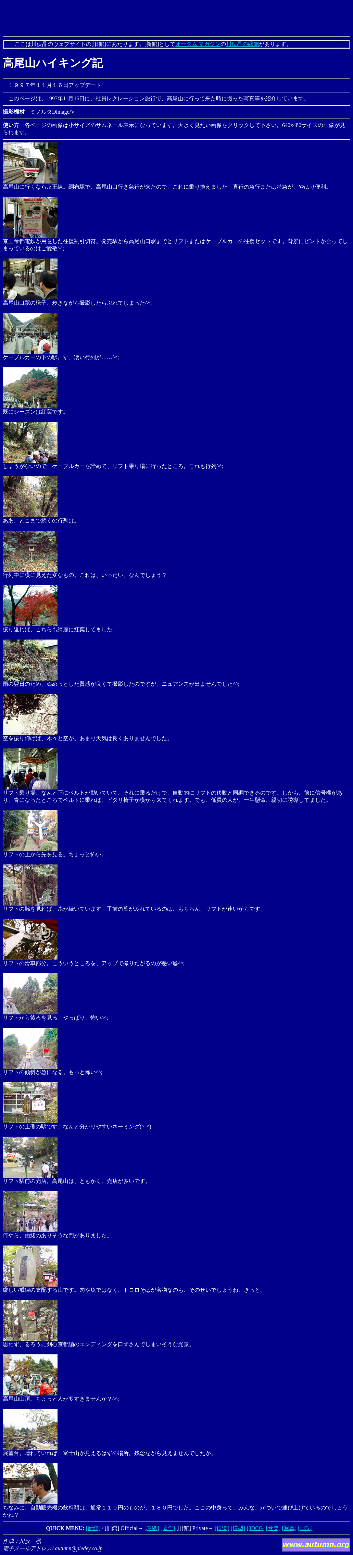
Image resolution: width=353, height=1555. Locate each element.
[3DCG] (255, 1528)
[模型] (238, 1528)
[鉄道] (222, 1528)
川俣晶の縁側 (242, 44)
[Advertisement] (176, 18)
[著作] (167, 1528)
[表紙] (151, 1528)
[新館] (93, 1528)
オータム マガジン (197, 44)
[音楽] (273, 1528)
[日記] (305, 1528)
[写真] (289, 1528)
